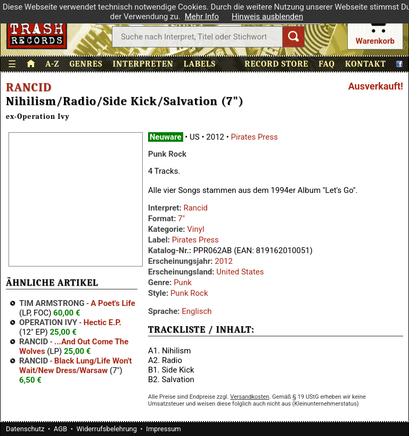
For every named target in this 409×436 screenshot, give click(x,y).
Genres (85, 64)
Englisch (196, 311)
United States (240, 272)
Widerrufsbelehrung (106, 429)
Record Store (276, 64)
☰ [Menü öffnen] (12, 64)
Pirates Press (254, 137)
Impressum (163, 429)
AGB (60, 429)
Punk (183, 282)
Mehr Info (202, 16)
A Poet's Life (113, 303)
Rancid (29, 87)
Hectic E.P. (102, 322)
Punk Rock (189, 293)
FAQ (326, 64)
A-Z (52, 64)
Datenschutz (25, 429)
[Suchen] (293, 36)
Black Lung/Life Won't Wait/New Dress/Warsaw (75, 365)
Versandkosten (249, 396)
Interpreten (143, 64)
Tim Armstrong (52, 303)
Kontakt (365, 64)
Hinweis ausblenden (267, 16)
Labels (200, 64)
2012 (224, 261)
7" (181, 218)
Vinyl (195, 229)
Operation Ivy (48, 322)
